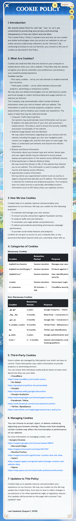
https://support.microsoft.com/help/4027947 (28, 449)
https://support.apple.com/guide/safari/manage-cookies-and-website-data (36, 463)
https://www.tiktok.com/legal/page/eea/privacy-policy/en (34, 409)
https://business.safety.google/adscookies (27, 391)
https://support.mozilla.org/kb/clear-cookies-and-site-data (35, 455)
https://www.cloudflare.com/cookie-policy (27, 379)
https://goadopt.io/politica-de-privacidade (27, 385)
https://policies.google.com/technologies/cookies (30, 397)
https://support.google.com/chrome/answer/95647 (30, 443)
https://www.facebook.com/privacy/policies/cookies (31, 403)
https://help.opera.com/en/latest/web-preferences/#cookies (35, 470)
